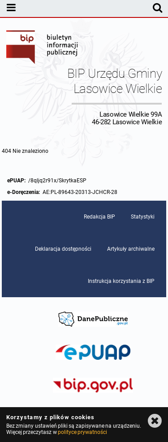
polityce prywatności (82, 432)
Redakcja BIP (99, 217)
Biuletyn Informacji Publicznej (42, 48)
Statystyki (143, 217)
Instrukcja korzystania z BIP (121, 281)
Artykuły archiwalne (131, 249)
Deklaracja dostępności (63, 249)
